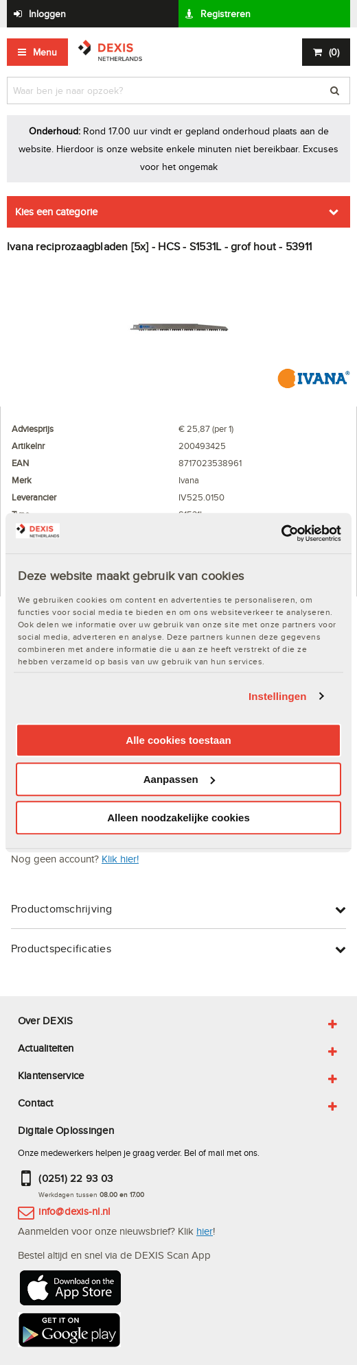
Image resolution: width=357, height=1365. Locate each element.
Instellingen (278, 696)
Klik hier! (120, 858)
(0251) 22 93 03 (75, 1178)
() (334, 52)
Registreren (225, 14)
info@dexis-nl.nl (74, 1211)
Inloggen (47, 14)
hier (204, 1231)
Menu (45, 52)
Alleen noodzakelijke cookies (178, 817)
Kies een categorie (56, 211)
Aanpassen (179, 779)
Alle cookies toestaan (178, 740)
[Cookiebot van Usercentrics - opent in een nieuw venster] (281, 533)
